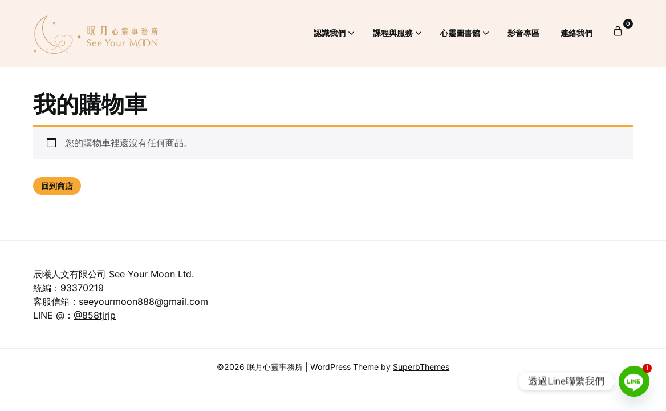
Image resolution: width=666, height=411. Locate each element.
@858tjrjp (95, 315)
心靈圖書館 (460, 33)
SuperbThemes (421, 367)
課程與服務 (393, 33)
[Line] (634, 381)
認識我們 (330, 33)
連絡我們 (576, 33)
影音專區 (523, 33)
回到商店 (57, 186)
